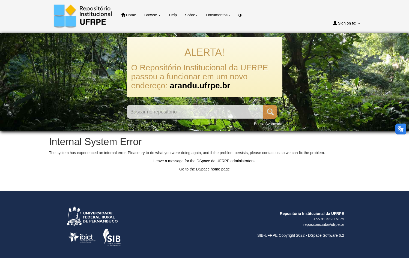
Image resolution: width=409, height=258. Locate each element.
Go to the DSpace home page (204, 169)
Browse (152, 15)
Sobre (191, 15)
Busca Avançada (268, 124)
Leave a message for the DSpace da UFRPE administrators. (204, 161)
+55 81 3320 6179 (328, 219)
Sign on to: (346, 23)
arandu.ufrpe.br (200, 85)
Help (173, 15)
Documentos (218, 15)
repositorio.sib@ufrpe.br (323, 224)
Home (128, 15)
